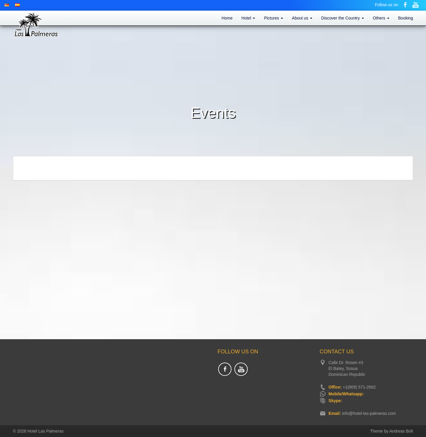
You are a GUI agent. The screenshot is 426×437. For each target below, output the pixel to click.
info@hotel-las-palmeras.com (369, 413)
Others (381, 18)
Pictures (273, 18)
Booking (405, 18)
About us (302, 18)
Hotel (248, 18)
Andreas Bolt (401, 431)
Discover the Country (342, 18)
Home (226, 18)
